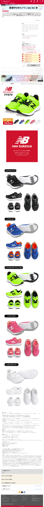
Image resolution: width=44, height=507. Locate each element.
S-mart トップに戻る (39, 68)
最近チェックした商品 (5, 498)
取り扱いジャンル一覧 (5, 499)
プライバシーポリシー (35, 497)
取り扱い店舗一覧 (4, 501)
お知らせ (23, 497)
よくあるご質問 (24, 498)
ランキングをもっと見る (38, 485)
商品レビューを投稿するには (37, 73)
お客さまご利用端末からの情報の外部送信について (36, 499)
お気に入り (24, 65)
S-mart (3, 472)
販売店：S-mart (38, 20)
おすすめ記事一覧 (14, 495)
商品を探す (4, 495)
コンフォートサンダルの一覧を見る (36, 70)
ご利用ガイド (14, 501)
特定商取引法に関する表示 (35, 500)
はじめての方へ (24, 499)
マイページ (13, 498)
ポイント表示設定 (14, 499)
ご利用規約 (33, 495)
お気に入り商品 (4, 497)
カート (13, 497)
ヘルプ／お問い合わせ (25, 495)
